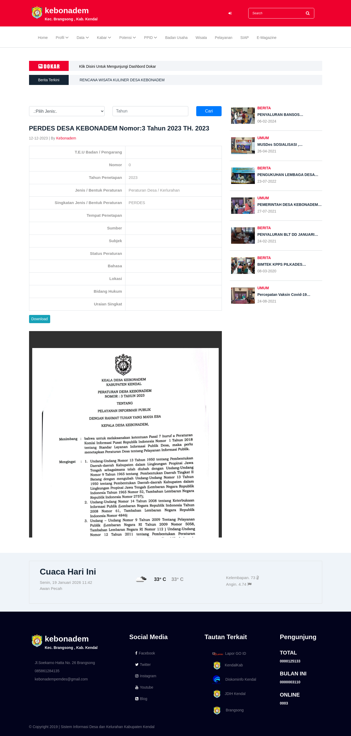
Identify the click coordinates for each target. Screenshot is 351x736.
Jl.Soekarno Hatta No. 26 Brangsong (65, 663)
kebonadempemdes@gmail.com (61, 679)
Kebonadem (66, 138)
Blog (141, 699)
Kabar (102, 37)
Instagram (145, 676)
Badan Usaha (176, 37)
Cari (209, 111)
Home (43, 37)
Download (39, 319)
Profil (60, 37)
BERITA (264, 108)
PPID (148, 37)
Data (81, 37)
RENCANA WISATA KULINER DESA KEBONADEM (122, 80)
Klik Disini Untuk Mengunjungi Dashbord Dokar (117, 66)
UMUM (263, 138)
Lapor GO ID (229, 653)
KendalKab (226, 665)
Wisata (201, 37)
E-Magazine (267, 37)
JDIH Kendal (228, 694)
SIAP (244, 37)
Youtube (144, 687)
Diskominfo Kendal (234, 679)
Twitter (143, 664)
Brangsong (227, 710)
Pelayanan (223, 37)
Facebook (145, 653)
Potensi (125, 37)
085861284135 (47, 671)
